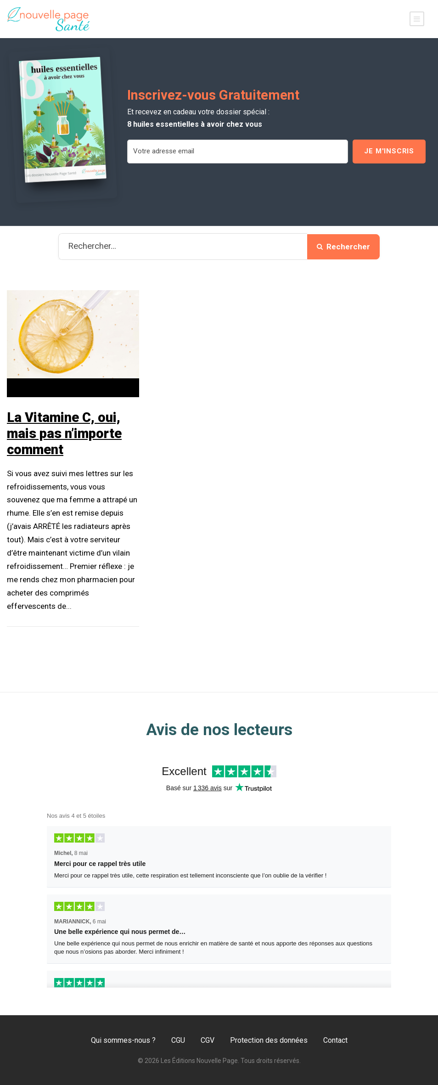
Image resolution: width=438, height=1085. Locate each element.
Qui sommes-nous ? (123, 1040)
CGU (178, 1040)
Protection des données (269, 1040)
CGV (207, 1040)
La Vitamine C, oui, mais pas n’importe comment (64, 433)
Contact (335, 1040)
